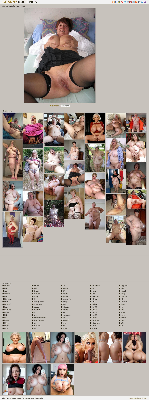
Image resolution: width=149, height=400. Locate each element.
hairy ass (65, 307)
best (4, 307)
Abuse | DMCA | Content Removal (12, 398)
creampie (36, 309)
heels (63, 312)
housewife (65, 320)
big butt (35, 291)
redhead (93, 328)
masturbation (95, 286)
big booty (6, 309)
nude (92, 294)
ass (4, 291)
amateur (6, 286)
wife (121, 323)
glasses (64, 296)
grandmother (66, 299)
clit (33, 299)
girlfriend (64, 294)
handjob (64, 309)
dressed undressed (39, 317)
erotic (34, 323)
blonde (5, 320)
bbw (4, 296)
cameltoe (36, 294)
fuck (63, 286)
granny (64, 301)
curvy (34, 315)
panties (93, 317)
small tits (123, 296)
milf (92, 288)
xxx (121, 325)
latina (63, 323)
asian (5, 288)
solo (121, 299)
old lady (93, 299)
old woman (94, 296)
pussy (93, 325)
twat (121, 309)
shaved (122, 291)
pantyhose (94, 320)
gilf (63, 291)
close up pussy (38, 301)
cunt (34, 312)
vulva (121, 320)
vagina (122, 315)
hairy (63, 304)
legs (63, 325)
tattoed (122, 304)
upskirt (122, 312)
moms (93, 291)
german (64, 288)
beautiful (6, 304)
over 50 (93, 309)
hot (63, 317)
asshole (6, 294)
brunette (35, 286)
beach (5, 301)
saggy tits (123, 286)
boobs (5, 325)
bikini (5, 315)
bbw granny (7, 299)
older (92, 301)
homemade (65, 315)
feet (34, 328)
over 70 (93, 315)
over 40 (93, 307)
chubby (35, 296)
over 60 (93, 312)
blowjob (6, 323)
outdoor (93, 304)
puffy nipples (95, 323)
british (5, 328)
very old (122, 317)
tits (121, 307)
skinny (122, 294)
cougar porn (37, 304)
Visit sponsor (65, 105)
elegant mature (38, 320)
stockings (123, 301)
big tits (5, 312)
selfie (121, 288)
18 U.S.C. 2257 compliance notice (33, 398)
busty (34, 288)
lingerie (64, 328)
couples (35, 307)
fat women (36, 325)
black (5, 317)
